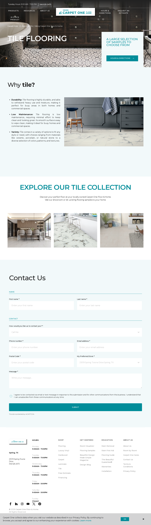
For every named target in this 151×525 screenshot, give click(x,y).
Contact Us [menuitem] (128, 459)
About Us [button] (45, 11)
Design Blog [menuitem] (85, 465)
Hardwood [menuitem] (62, 455)
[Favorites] (103, 19)
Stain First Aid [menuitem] (108, 450)
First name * (14, 299)
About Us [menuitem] (127, 446)
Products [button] (13, 11)
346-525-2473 (45, 4)
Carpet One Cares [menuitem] (131, 455)
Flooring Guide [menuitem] (108, 455)
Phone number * (16, 341)
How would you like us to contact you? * (26, 326)
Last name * (82, 299)
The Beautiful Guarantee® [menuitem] (107, 460)
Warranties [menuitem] (106, 467)
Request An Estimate (123, 12)
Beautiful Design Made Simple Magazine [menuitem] (87, 457)
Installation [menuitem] (107, 471)
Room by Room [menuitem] (130, 450)
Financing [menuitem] (62, 478)
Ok (125, 519)
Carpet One (13, 26)
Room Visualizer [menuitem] (87, 446)
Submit (75, 407)
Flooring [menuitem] (62, 446)
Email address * (83, 341)
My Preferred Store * (85, 356)
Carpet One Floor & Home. (27, 509)
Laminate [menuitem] (62, 464)
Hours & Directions (105, 12)
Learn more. (86, 520)
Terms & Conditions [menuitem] (128, 465)
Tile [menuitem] (59, 469)
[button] (98, 19)
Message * (13, 371)
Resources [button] (29, 11)
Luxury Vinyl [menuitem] (63, 450)
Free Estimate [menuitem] (64, 473)
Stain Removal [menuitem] (108, 446)
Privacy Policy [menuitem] (129, 471)
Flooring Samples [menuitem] (87, 450)
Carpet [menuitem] (61, 459)
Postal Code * (14, 356)
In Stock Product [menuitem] (14, 18)
